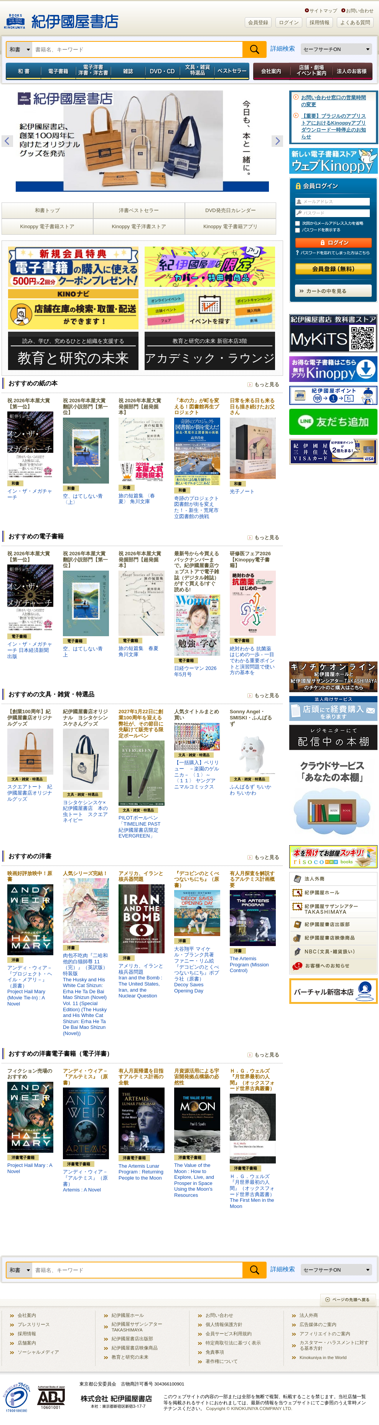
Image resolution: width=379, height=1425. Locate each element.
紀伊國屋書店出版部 (132, 1338)
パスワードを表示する (337, 230)
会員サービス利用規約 (229, 1333)
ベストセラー (232, 71)
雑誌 (127, 71)
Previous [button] (7, 141)
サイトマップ (323, 10)
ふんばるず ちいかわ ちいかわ (250, 790)
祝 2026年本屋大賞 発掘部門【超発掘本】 (140, 406)
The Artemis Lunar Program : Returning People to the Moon (141, 1172)
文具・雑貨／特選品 (197, 71)
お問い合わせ (360, 10)
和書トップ (47, 210)
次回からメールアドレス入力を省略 (337, 223)
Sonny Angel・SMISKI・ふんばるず (251, 717)
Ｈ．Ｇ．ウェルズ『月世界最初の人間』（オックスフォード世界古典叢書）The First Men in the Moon (252, 1191)
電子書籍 (58, 71)
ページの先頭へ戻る (348, 1300)
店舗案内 (27, 1342)
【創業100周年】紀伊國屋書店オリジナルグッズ (29, 717)
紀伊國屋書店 (61, 18)
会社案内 (270, 71)
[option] (142, 141)
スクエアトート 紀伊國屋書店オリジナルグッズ (29, 792)
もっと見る (266, 384)
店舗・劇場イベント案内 (311, 71)
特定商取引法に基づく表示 (233, 1342)
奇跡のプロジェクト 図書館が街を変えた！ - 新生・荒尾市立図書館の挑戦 (199, 507)
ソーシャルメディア (38, 1351)
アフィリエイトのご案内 (325, 1333)
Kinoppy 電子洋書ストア (139, 226)
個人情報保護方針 (224, 1324)
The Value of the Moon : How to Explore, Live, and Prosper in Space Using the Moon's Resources (194, 1180)
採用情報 (320, 22)
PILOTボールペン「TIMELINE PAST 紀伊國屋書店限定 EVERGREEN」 (139, 827)
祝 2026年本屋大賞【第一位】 (28, 404)
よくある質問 (355, 22)
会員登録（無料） (333, 269)
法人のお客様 (353, 71)
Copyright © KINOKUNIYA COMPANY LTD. (249, 1408)
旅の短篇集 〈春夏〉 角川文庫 (137, 499)
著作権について (222, 1361)
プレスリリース (34, 1324)
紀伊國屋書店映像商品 (135, 1347)
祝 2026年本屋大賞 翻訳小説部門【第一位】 (85, 406)
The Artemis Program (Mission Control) (249, 964)
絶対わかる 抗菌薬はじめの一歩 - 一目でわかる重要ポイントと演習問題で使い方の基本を (252, 660)
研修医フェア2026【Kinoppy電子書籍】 (250, 559)
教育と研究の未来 (130, 1356)
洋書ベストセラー (139, 210)
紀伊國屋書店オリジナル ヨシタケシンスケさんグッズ (85, 717)
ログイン (289, 22)
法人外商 (309, 1315)
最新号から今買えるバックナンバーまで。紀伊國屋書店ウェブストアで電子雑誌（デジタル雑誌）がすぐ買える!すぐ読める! (196, 571)
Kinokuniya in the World (323, 1357)
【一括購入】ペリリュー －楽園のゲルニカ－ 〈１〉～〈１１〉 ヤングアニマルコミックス (196, 774)
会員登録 (258, 22)
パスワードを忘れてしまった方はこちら (333, 252)
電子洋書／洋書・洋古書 (93, 71)
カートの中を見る (333, 291)
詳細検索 (282, 48)
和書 (22, 71)
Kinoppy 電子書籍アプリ (230, 226)
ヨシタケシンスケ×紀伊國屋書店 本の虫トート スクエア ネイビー (88, 811)
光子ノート (242, 491)
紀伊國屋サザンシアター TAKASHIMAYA (137, 1326)
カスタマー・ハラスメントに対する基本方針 (334, 1345)
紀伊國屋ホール (128, 1315)
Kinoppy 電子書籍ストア (47, 226)
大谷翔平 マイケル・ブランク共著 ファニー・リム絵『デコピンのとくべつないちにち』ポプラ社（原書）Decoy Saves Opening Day (196, 970)
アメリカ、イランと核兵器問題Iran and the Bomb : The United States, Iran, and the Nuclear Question (141, 981)
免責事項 (215, 1351)
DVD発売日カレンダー (230, 210)
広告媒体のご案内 (318, 1324)
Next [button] (277, 141)
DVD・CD (162, 71)
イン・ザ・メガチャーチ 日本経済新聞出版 (29, 650)
